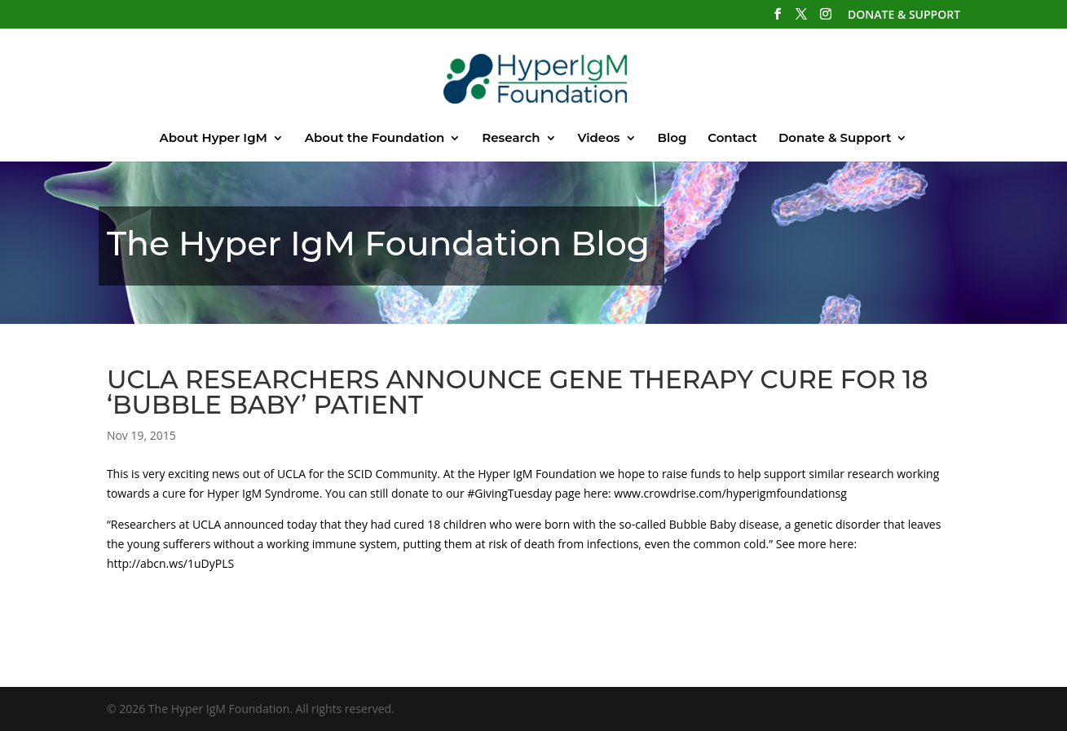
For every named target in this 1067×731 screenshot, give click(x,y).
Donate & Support (835, 138)
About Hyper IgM (213, 138)
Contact (732, 138)
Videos (598, 138)
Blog (671, 138)
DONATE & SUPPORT (904, 15)
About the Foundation (375, 138)
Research (511, 138)
